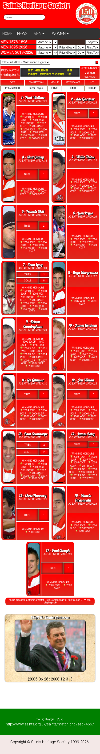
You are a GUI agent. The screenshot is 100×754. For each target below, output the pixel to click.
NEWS (22, 33)
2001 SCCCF (27, 123)
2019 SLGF (77, 469)
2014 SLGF (36, 138)
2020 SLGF (86, 360)
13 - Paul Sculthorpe (32, 434)
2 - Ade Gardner (83, 99)
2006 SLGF (86, 132)
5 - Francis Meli (33, 211)
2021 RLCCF (86, 472)
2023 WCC (86, 478)
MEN (39, 33)
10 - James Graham (82, 325)
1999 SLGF (27, 117)
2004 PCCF (36, 126)
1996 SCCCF (29, 341)
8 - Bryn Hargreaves (83, 272)
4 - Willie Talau (82, 157)
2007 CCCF (27, 135)
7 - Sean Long (32, 264)
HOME (7, 33)
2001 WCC (36, 119)
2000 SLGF (27, 348)
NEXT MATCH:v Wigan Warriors (89, 73)
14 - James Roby (82, 434)
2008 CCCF (86, 138)
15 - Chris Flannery (32, 495)
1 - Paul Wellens (32, 97)
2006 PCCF (27, 129)
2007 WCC (36, 132)
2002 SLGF (27, 354)
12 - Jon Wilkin (83, 380)
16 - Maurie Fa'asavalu (83, 498)
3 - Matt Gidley (33, 157)
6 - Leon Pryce (83, 213)
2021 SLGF (77, 475)
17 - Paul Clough (58, 550)
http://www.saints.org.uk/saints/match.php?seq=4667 (50, 724)
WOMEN (60, 33)
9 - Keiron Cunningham (32, 324)
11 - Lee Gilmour (33, 380)
